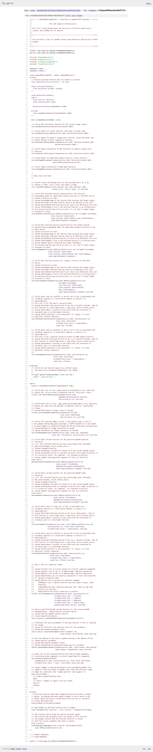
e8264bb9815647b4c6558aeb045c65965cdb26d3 (58, 10)
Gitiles (13, 749)
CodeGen (92, 10)
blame (79, 15)
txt (144, 749)
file (68, 15)
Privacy (18, 749)
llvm (26, 10)
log (73, 15)
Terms (24, 749)
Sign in (148, 3)
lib (85, 10)
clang (32, 10)
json (149, 749)
